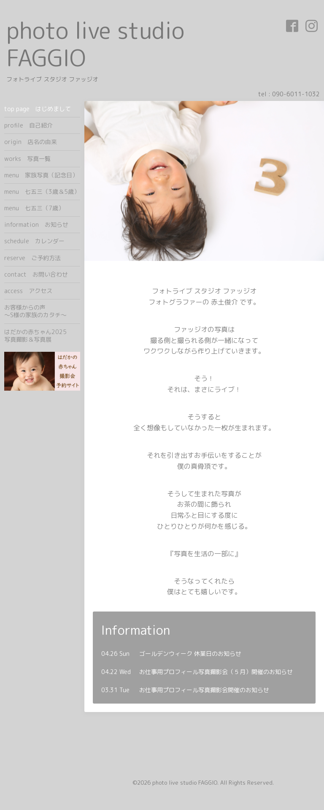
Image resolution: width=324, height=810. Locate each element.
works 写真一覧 (27, 159)
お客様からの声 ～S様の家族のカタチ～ (42, 311)
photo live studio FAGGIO (95, 43)
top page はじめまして (37, 109)
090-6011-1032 (296, 94)
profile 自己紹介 (28, 125)
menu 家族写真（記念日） (41, 175)
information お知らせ (36, 224)
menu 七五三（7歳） (34, 208)
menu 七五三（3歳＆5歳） (42, 192)
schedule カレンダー (34, 241)
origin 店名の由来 (30, 142)
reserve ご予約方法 (32, 258)
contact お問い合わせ (36, 274)
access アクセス (28, 291)
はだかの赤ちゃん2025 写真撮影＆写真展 (42, 335)
